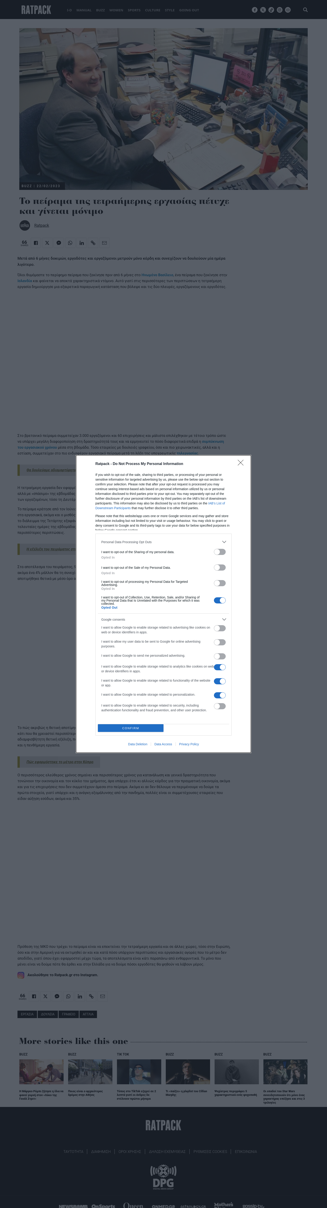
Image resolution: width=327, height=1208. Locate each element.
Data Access (163, 744)
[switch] (220, 552)
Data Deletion (137, 744)
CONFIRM (130, 728)
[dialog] (163, 604)
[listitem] (163, 542)
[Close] (242, 464)
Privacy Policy (189, 744)
